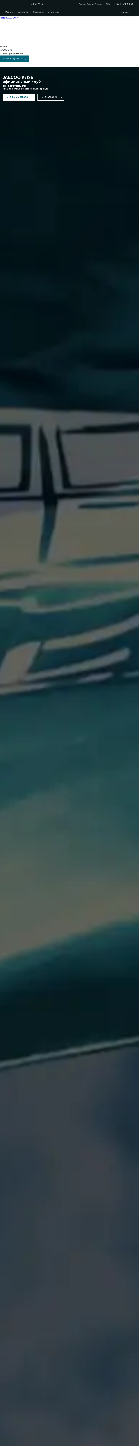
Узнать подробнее (12, 59)
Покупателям (23, 12)
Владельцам (38, 12)
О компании (53, 12)
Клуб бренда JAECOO (17, 97)
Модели (9, 12)
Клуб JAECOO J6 (49, 97)
